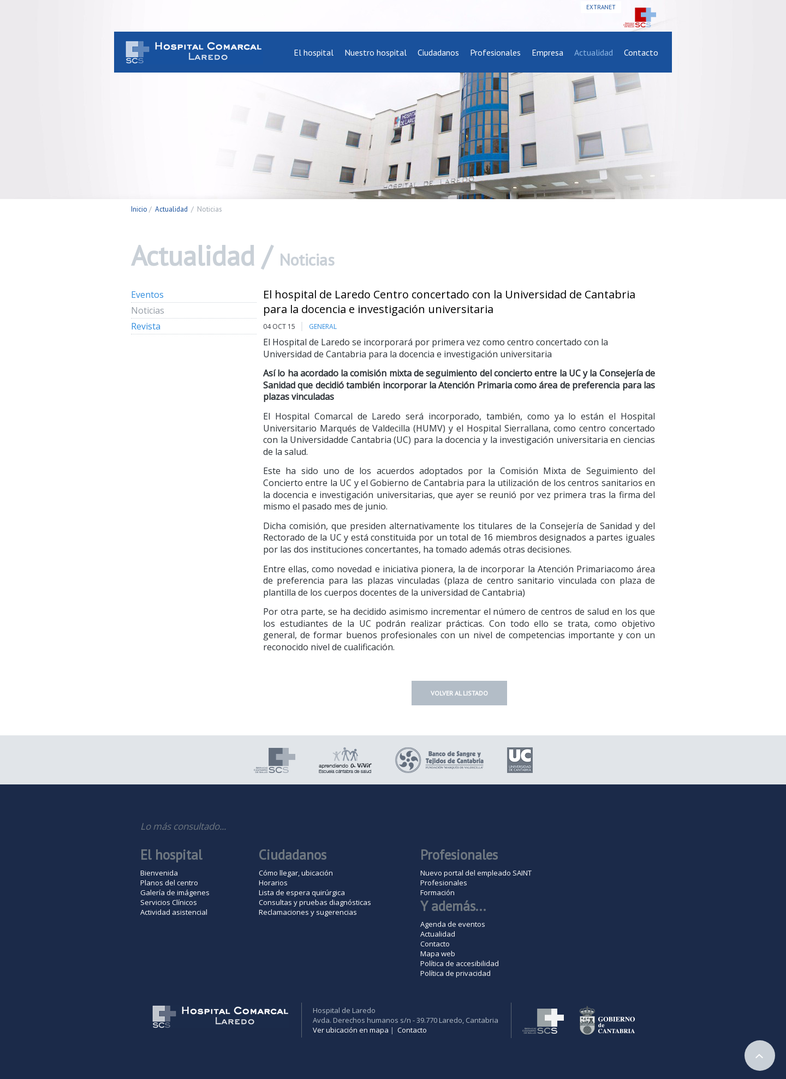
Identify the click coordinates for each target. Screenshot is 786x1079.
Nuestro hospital (375, 52)
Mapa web (437, 953)
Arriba (760, 1055)
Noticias (147, 310)
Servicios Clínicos (168, 902)
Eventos (147, 295)
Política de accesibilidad (459, 963)
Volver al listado (459, 693)
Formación (437, 892)
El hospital (314, 52)
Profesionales (495, 52)
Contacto (641, 52)
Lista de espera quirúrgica (302, 892)
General (323, 326)
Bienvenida (159, 873)
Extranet (601, 7)
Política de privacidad (455, 973)
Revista (145, 326)
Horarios (273, 883)
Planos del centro (169, 883)
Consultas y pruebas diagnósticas (315, 902)
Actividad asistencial (173, 912)
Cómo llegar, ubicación (296, 873)
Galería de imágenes (175, 892)
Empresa (547, 52)
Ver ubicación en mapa (351, 1030)
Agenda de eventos (452, 924)
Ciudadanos (438, 52)
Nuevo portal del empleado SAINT (476, 873)
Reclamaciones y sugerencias (308, 912)
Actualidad (593, 52)
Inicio (139, 209)
